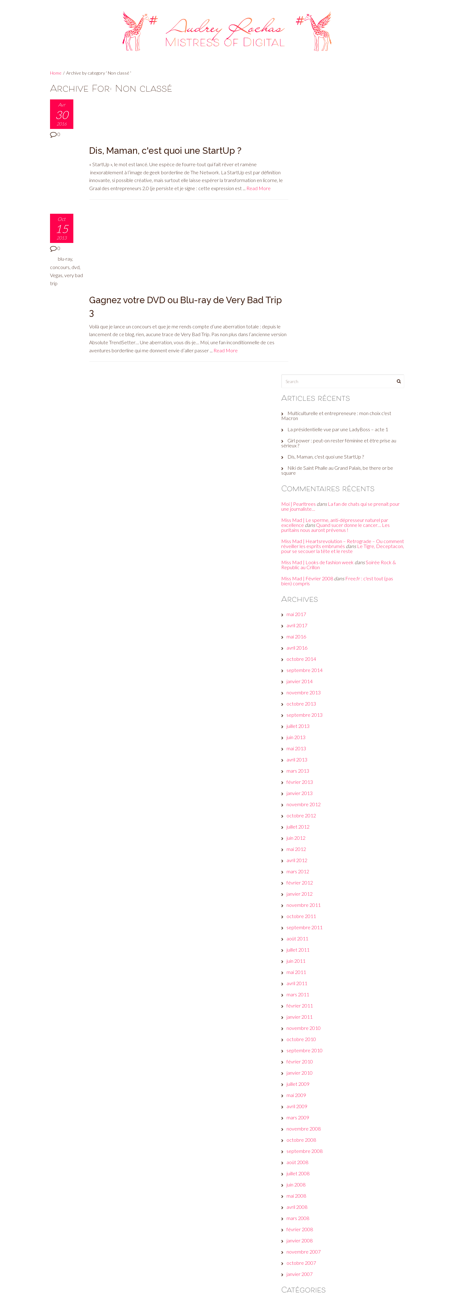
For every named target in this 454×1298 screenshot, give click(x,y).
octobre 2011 (312, 630)
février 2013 (311, 496)
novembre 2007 (315, 966)
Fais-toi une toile (315, 1109)
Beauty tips (310, 1041)
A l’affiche (308, 1019)
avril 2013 (308, 474)
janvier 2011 (311, 731)
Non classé (309, 1165)
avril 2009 (308, 821)
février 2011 (311, 720)
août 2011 (308, 653)
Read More (264, 141)
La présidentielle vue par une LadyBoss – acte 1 (349, 139)
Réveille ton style (316, 1187)
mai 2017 (307, 328)
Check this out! (313, 1064)
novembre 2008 (315, 843)
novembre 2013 (315, 407)
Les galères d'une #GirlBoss (327, 1153)
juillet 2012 (309, 541)
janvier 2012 (311, 608)
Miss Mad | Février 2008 (318, 292)
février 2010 (311, 776)
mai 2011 (307, 686)
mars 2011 (309, 709)
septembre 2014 (316, 384)
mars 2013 (309, 485)
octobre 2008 (312, 854)
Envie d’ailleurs (313, 1086)
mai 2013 (307, 463)
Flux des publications (319, 1240)
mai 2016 (307, 351)
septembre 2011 (316, 642)
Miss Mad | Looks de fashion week (328, 276)
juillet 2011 (309, 664)
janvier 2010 (311, 787)
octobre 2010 (312, 753)
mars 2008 (309, 932)
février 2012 (311, 597)
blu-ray (65, 212)
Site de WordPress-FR (322, 1262)
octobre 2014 (312, 373)
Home (56, 72)
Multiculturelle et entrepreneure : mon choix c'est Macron (347, 125)
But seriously (311, 1053)
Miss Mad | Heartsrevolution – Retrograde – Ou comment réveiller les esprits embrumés (343, 252)
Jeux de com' (311, 1131)
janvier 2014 (311, 396)
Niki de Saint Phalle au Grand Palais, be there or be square (345, 179)
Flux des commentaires (322, 1251)
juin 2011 (307, 675)
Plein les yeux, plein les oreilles (329, 1176)
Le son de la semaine (319, 1142)
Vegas (66, 228)
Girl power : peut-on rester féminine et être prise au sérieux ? (346, 152)
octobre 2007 (312, 977)
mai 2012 (307, 563)
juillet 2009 (309, 798)
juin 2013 (307, 452)
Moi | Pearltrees (309, 213)
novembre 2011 (315, 619)
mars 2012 (309, 586)
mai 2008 (307, 910)
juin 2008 (307, 899)
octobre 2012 (312, 530)
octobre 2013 (312, 418)
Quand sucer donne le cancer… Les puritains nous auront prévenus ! (346, 236)
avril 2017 (308, 340)
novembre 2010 (315, 742)
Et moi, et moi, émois (319, 1097)
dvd (54, 228)
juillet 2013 (309, 440)
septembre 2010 (316, 765)
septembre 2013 (316, 429)
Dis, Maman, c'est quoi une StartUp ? (166, 103)
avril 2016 (308, 362)
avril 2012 (308, 575)
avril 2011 (308, 698)
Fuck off (306, 1120)
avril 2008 (308, 921)
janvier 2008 (311, 955)
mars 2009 (309, 832)
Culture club (310, 1075)
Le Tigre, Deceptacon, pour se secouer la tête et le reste (343, 260)
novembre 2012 (315, 519)
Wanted (306, 1198)
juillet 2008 (309, 888)
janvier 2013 (311, 507)
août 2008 (308, 877)
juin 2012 (307, 552)
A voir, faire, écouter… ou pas (328, 1030)
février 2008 (311, 944)
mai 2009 (307, 809)
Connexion (309, 1229)
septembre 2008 (316, 865)
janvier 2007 (311, 988)
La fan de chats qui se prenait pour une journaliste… (346, 215)
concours (60, 220)
